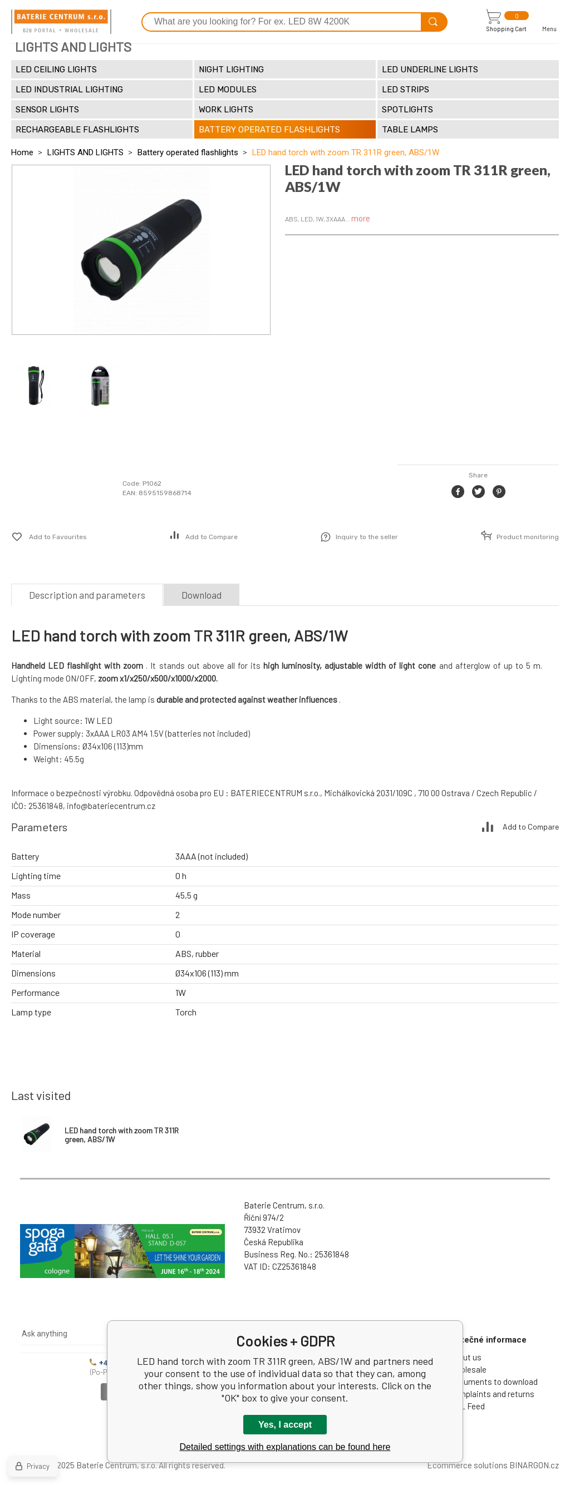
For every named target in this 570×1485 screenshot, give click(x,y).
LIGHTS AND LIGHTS (85, 152)
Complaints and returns (491, 1394)
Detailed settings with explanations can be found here (285, 1447)
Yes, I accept (285, 1424)
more (360, 218)
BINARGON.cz (534, 1465)
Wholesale (468, 1369)
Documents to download (493, 1382)
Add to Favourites (58, 537)
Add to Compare (211, 537)
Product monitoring (528, 537)
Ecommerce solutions (467, 1465)
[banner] (61, 21)
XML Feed (467, 1406)
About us (465, 1357)
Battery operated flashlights (187, 152)
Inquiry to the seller (367, 537)
